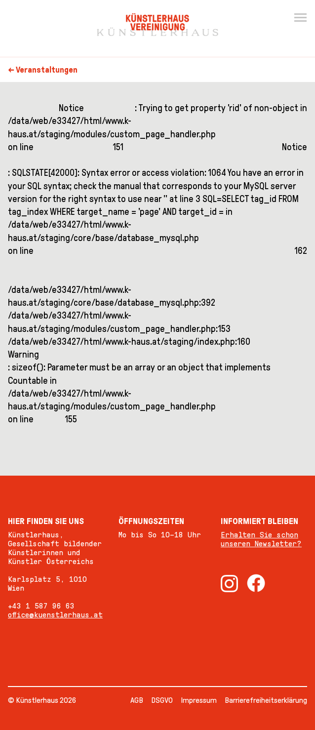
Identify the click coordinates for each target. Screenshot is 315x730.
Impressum (199, 700)
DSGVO (162, 700)
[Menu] (300, 18)
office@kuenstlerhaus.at (55, 614)
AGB (136, 700)
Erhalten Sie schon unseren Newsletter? (261, 539)
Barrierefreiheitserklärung (266, 700)
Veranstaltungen (47, 70)
